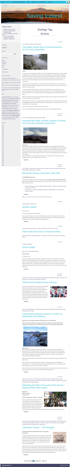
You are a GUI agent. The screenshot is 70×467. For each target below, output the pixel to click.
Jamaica (42, 228)
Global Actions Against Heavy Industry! (39, 282)
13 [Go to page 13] (43, 460)
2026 (3, 125)
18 (42, 196)
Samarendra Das (35, 424)
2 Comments (60, 115)
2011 (3, 150)
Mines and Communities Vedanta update (30, 251)
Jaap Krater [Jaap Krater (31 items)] (11, 108)
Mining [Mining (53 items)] (16, 112)
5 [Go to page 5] (35, 460)
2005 (3, 160)
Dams (50, 168)
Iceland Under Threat (18, 2)
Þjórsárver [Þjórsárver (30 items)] (14, 118)
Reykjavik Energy (59, 380)
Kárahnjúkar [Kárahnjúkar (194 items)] (9, 110)
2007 (3, 157)
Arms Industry (35, 379)
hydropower (57, 309)
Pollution (43, 117)
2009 (3, 153)
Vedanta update (29, 207)
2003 (3, 163)
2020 (3, 135)
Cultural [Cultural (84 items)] (9, 101)
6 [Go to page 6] (37, 460)
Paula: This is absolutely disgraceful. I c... (9, 78)
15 (38, 196)
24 (50, 196)
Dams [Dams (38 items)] (12, 101)
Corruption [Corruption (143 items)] (4, 101)
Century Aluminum (33, 168)
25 (51, 196)
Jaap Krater (63, 309)
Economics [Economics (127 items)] (4, 105)
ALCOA (23, 44)
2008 (3, 155)
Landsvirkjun (31, 44)
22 (47, 196)
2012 (3, 148)
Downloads (4, 63)
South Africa (43, 279)
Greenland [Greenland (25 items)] (17, 105)
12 (35, 196)
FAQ (28, 2)
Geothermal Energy (62, 421)
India (64, 168)
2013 (3, 147)
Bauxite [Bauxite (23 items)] (15, 98)
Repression (31, 170)
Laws (29, 279)
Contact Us (62, 465)
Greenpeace (56, 277)
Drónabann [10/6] (7, 32)
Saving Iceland (44, 16)
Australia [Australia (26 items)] (9, 98)
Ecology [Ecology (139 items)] (7, 103)
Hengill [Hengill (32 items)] (16, 106)
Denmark (39, 277)
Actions (23, 277)
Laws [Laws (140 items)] (3, 112)
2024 (3, 128)
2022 (3, 132)
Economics (32, 203)
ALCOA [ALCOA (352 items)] (8, 97)
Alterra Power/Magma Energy (32, 421)
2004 (3, 162)
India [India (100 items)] (7, 108)
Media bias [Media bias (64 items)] (12, 112)
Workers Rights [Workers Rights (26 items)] (13, 117)
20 (45, 196)
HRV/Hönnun (37, 422)
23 (48, 196)
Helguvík (29, 422)
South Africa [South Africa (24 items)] (4, 117)
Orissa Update (28, 247)
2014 (3, 145)
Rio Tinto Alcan (37, 170)
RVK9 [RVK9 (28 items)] (10, 115)
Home (2, 2)
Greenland (52, 277)
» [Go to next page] (45, 460)
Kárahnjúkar (24, 310)
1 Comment (60, 418)
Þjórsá (32, 310)
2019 (3, 137)
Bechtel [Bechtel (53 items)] (18, 98)
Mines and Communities (35, 213)
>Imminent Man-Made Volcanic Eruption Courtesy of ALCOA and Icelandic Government (43, 109)
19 (43, 196)
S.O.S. (8, 2)
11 (33, 196)
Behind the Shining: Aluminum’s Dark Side (41, 173)
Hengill (32, 422)
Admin (67, 465)
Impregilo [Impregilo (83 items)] (4, 108)
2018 (3, 138)
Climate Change (29, 117)
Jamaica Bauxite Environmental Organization (31, 235)
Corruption (46, 168)
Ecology (27, 44)
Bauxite (27, 168)
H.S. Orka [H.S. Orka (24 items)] (9, 106)
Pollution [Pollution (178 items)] (4, 113)
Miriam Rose (48, 422)
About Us (34, 2)
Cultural (23, 203)
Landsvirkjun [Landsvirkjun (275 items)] (16, 110)
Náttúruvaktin (6, 27)
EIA (57, 421)
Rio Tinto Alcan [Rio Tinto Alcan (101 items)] (5, 115)
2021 (3, 133)
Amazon (30, 277)
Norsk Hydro (44, 380)
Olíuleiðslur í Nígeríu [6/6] (8, 38)
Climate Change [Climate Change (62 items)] (14, 100)
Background (4, 62)
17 (41, 196)
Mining (23, 170)
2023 (3, 130)
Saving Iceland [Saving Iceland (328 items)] (15, 115)
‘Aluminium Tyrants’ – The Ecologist (38, 427)
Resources (42, 2)
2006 (3, 158)
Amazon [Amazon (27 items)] (6, 98)
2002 (3, 165)
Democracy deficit (55, 168)
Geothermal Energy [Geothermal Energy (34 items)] (11, 105)
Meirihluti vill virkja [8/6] (8, 36)
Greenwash (62, 277)
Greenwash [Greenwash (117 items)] (4, 106)
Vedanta (30, 244)
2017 (3, 140)
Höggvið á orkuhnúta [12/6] (9, 29)
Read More (26, 159)
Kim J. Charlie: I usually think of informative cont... (11, 87)
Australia (34, 277)
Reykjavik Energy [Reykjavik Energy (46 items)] (15, 113)
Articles (3, 60)
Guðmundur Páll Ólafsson (50, 309)
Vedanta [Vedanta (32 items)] (8, 117)
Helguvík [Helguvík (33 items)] (13, 106)
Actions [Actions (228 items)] (4, 97)
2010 (3, 152)
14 (37, 196)
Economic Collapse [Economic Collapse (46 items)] (12, 103)
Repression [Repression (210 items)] (9, 113)
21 (46, 196)
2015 (3, 143)
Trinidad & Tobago (34, 382)
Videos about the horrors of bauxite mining (41, 231)
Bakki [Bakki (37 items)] (13, 98)
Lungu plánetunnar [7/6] (8, 37)
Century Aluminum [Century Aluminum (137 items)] (6, 100)
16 (40, 196)
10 (32, 196)
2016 (3, 142)
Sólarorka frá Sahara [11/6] (9, 30)
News (3, 67)
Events (3, 65)
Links (49, 2)
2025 (3, 127)
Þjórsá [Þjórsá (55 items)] (10, 118)
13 (36, 196)
